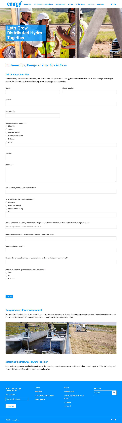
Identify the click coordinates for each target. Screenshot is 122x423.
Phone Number (68, 88)
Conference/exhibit (14, 136)
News (66, 388)
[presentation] (22, 287)
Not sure (10, 279)
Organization (11, 111)
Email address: (11, 395)
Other (9, 142)
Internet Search (13, 132)
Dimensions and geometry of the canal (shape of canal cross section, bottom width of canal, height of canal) (48, 223)
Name (8, 88)
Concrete (10, 202)
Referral (10, 139)
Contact (67, 406)
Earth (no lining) (13, 205)
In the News (69, 391)
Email (8, 100)
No (8, 276)
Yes (8, 272)
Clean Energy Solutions (44, 395)
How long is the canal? (15, 246)
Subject (9, 153)
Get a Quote (40, 399)
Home (37, 388)
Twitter (9, 129)
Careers (67, 402)
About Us (38, 391)
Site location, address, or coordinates (21, 188)
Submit (9, 297)
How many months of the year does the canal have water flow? (30, 234)
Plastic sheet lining (14, 209)
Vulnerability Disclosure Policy (74, 396)
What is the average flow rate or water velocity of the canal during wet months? (37, 258)
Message (9, 165)
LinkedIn (10, 126)
